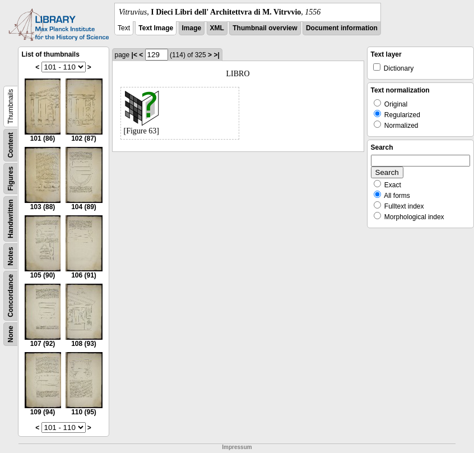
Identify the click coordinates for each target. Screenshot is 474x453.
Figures (11, 179)
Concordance (11, 295)
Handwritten (11, 219)
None (11, 334)
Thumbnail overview (265, 28)
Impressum (237, 447)
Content (11, 145)
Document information (342, 28)
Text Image (155, 28)
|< (134, 55)
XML (217, 28)
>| (216, 55)
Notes (11, 256)
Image (192, 28)
